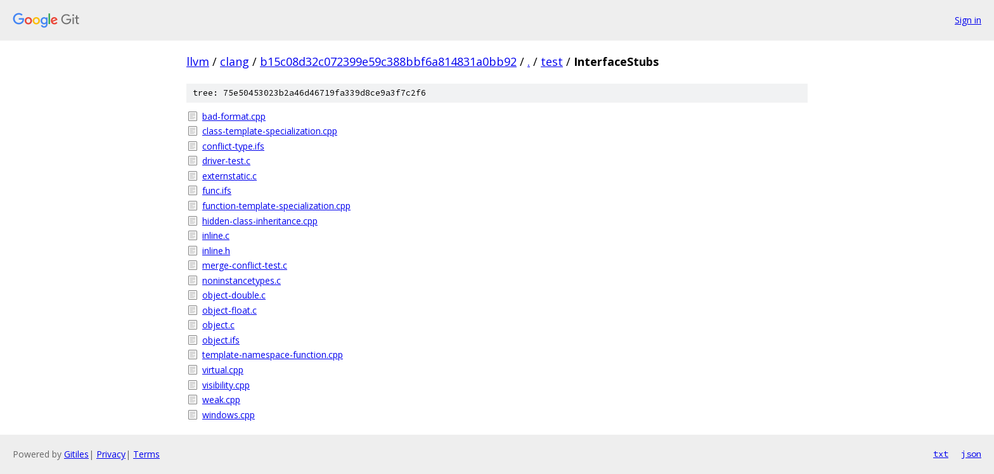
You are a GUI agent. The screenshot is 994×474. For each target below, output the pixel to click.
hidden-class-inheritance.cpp (260, 221)
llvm (197, 61)
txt (940, 453)
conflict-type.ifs (233, 146)
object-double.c (234, 295)
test (552, 61)
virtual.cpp (222, 370)
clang (234, 61)
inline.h (216, 251)
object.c (218, 325)
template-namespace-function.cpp (272, 355)
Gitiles (76, 454)
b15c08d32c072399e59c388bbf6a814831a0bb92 (388, 61)
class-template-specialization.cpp (269, 131)
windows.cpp (228, 415)
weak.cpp (221, 400)
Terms (146, 454)
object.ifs (221, 340)
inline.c (215, 235)
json (971, 453)
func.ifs (216, 190)
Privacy (111, 454)
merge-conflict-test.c (244, 265)
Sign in (968, 20)
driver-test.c (226, 161)
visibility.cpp (226, 385)
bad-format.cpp (234, 116)
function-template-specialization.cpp (276, 206)
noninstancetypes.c (241, 280)
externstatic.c (229, 176)
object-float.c (229, 310)
